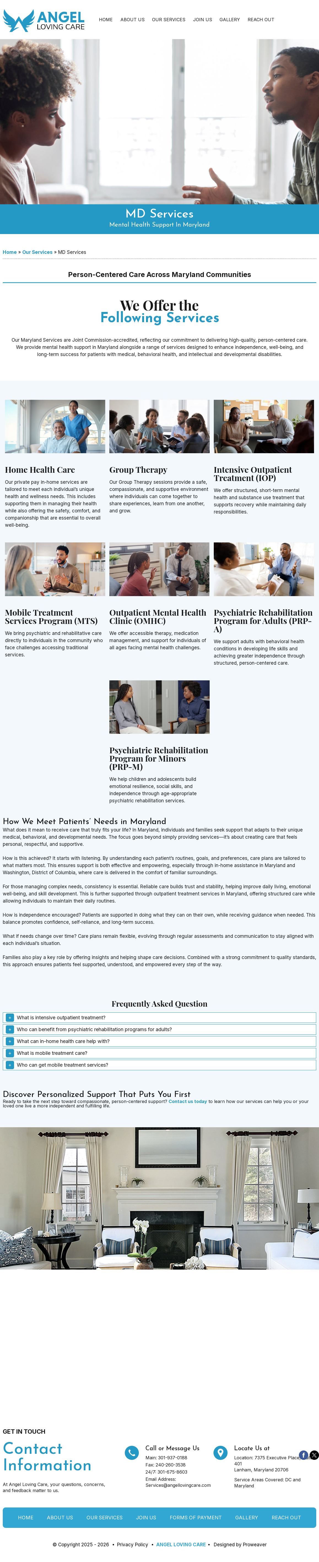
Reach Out (261, 19)
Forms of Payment (196, 1517)
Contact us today (188, 1101)
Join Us (202, 19)
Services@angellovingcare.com (178, 1485)
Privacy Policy (132, 1544)
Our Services (168, 19)
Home (106, 19)
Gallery (230, 19)
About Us (132, 19)
